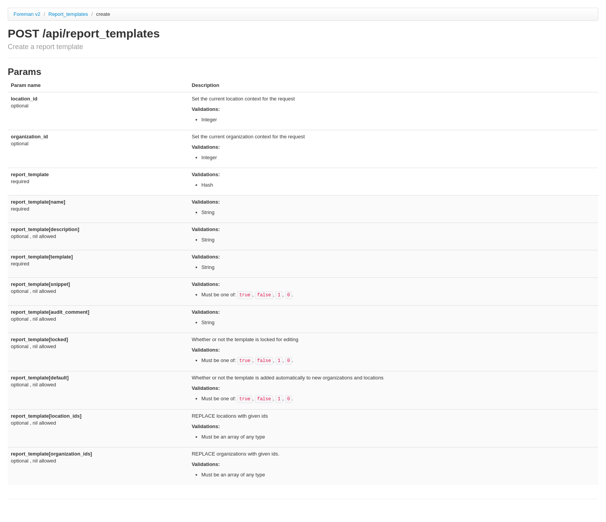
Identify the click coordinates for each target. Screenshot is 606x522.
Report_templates (68, 14)
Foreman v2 (27, 14)
